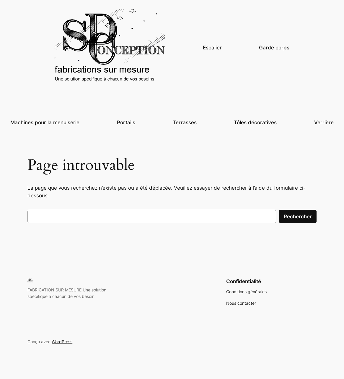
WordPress (62, 341)
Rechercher (298, 217)
